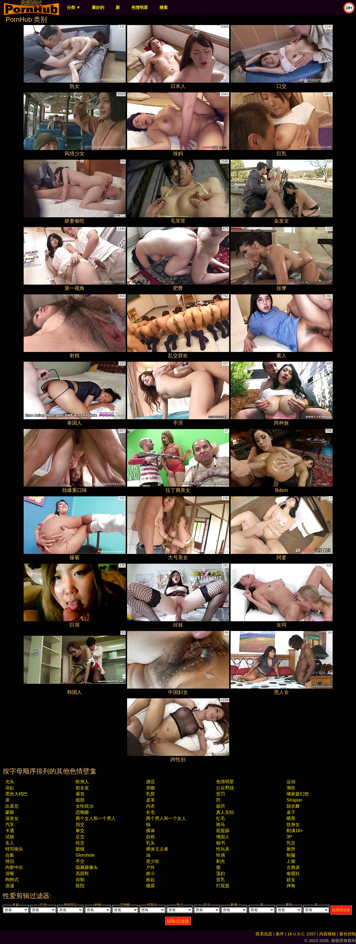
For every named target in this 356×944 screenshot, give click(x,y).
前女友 (82, 787)
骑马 (220, 824)
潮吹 (290, 787)
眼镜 (80, 849)
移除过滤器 (178, 921)
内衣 (150, 806)
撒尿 (150, 885)
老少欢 (152, 861)
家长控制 (347, 933)
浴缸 (9, 787)
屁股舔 (222, 830)
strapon (294, 800)
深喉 (9, 873)
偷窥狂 (293, 873)
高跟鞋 (82, 873)
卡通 (9, 830)
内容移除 (327, 933)
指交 (80, 824)
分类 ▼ (73, 7)
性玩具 (222, 849)
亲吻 (150, 787)
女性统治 (84, 806)
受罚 (220, 794)
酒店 (150, 781)
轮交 (80, 843)
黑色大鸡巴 (16, 794)
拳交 (80, 830)
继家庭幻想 (297, 794)
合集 (9, 855)
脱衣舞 (293, 806)
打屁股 (222, 885)
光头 (9, 781)
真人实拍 (225, 812)
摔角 (290, 885)
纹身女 (293, 824)
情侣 (9, 861)
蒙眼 (9, 812)
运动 (290, 781)
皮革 (150, 800)
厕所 (290, 849)
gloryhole (85, 855)
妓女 (290, 879)
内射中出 (14, 867)
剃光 (220, 861)
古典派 (293, 867)
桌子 (290, 812)
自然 (150, 836)
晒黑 (290, 818)
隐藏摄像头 (87, 867)
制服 (290, 855)
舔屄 (220, 806)
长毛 (150, 812)
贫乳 (220, 879)
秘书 (220, 843)
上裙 (290, 861)
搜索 (163, 7)
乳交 (290, 843)
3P (289, 836)
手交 (80, 861)
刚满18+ (294, 830)
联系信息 (264, 933)
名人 (9, 843)
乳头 (150, 843)
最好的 (98, 7)
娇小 (150, 873)
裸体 (150, 830)
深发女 (12, 818)
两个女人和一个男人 (96, 818)
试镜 (9, 836)
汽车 (9, 824)
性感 (220, 855)
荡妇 (220, 873)
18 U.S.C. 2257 (301, 933)
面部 (80, 800)
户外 (150, 867)
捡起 (150, 879)
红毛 (220, 818)
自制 (80, 879)
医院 (80, 885)
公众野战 (225, 787)
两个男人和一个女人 (166, 818)
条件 (280, 933)
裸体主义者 (157, 849)
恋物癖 (82, 812)
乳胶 (150, 794)
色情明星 (139, 7)
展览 (80, 794)
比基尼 (12, 806)
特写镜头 (14, 849)
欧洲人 (82, 781)
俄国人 (222, 836)
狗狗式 (12, 879)
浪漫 (9, 885)
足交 (80, 836)
